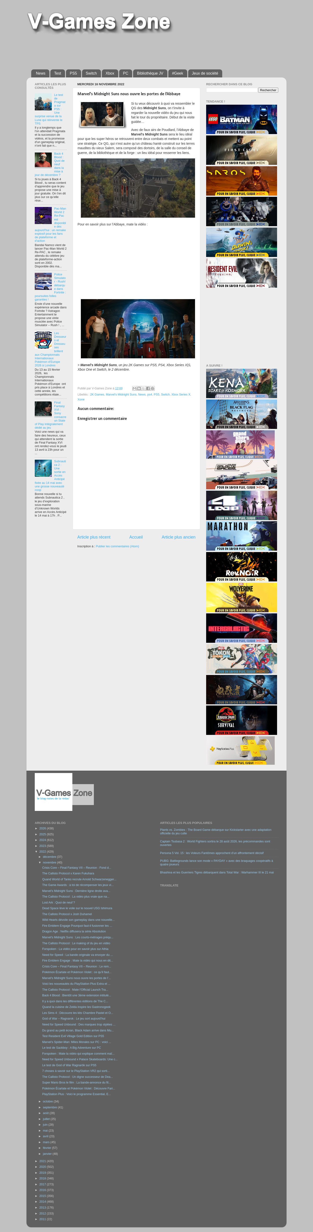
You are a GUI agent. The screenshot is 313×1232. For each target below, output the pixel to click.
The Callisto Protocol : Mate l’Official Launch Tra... (75, 989)
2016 (43, 1190)
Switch (91, 73)
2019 (43, 1172)
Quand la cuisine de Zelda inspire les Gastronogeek (76, 1007)
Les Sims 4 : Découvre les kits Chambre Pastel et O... (77, 1013)
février (47, 1148)
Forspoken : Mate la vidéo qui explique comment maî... (78, 1053)
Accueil (136, 537)
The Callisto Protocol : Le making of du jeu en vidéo (76, 943)
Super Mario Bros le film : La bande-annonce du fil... (76, 1082)
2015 (43, 1196)
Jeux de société (205, 73)
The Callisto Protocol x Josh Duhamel (67, 914)
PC (125, 73)
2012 (43, 1213)
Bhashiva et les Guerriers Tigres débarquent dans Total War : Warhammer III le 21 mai (217, 872)
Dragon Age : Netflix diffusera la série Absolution (74, 931)
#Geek (177, 73)
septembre (50, 1107)
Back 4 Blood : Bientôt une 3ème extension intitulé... (76, 995)
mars (46, 1142)
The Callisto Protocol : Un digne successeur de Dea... (77, 1077)
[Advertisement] (146, 50)
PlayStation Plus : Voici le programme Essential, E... (76, 1094)
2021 (43, 1161)
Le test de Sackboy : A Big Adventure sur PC (71, 1047)
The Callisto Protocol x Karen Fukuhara (68, 873)
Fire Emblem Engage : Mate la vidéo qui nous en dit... (77, 960)
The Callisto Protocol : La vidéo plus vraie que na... (75, 896)
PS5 (73, 73)
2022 (43, 851)
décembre (50, 857)
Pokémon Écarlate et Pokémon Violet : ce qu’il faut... (76, 972)
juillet (47, 1119)
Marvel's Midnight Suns (121, 394)
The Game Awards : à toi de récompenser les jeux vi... (77, 885)
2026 (43, 828)
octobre (48, 1101)
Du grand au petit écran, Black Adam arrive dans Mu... (77, 1030)
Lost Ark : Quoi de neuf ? (58, 902)
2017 (43, 1184)
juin (45, 1124)
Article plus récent (93, 537)
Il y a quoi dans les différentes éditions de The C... (75, 1001)
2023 (43, 846)
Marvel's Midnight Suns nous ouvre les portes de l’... (76, 978)
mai (46, 1130)
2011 (43, 1219)
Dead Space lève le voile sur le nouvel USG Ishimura (77, 908)
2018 (43, 1178)
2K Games (97, 394)
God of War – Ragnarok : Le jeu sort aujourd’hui (73, 1018)
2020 (43, 1167)
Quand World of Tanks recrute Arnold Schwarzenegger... (79, 879)
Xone (81, 399)
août (46, 1113)
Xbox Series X (180, 394)
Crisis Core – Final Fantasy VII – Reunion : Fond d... (76, 867)
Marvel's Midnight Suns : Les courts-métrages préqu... (77, 937)
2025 (43, 834)
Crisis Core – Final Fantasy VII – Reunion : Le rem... (76, 966)
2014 (43, 1201)
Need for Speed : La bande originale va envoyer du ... (77, 955)
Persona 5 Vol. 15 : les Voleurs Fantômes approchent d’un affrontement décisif (212, 853)
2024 (43, 840)
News (40, 73)
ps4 (149, 394)
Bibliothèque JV (150, 73)
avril (46, 1136)
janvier (48, 1154)
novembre (50, 862)
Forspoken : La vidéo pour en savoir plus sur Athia (75, 949)
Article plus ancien (179, 537)
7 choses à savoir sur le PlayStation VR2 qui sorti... (76, 1071)
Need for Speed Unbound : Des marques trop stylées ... (78, 1024)
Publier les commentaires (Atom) (117, 546)
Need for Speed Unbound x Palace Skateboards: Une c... (79, 1059)
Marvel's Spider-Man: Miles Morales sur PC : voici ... (76, 1042)
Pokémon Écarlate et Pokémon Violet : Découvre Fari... (78, 1088)
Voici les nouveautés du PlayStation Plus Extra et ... (76, 983)
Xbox (110, 73)
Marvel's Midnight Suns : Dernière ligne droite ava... (76, 891)
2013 (43, 1207)
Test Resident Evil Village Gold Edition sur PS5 (73, 1036)
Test (57, 73)
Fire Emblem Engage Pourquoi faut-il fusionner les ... (77, 925)
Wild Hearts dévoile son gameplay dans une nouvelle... (78, 920)
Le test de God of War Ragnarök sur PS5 (69, 1065)
